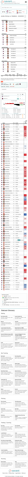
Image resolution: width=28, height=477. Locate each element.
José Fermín (7, 148)
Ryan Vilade (7, 154)
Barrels (2, 321)
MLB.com (24, 473)
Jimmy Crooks (7, 133)
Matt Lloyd (7, 152)
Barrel (6, 297)
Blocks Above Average (19, 450)
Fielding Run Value (18, 440)
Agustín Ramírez (11, 24)
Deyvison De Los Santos (13, 28)
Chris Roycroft (13, 49)
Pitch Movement (18, 401)
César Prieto (12, 39)
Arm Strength (17, 425)
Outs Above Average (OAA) (6, 440)
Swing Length (3, 363)
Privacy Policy (11, 473)
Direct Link (3, 86)
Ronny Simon (7, 139)
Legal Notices (18, 473)
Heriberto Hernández (12, 26)
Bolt (16, 461)
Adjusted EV (17, 342)
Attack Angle (17, 363)
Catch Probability (4, 450)
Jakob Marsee (7, 124)
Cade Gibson (13, 69)
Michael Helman (7, 158)
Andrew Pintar (11, 30)
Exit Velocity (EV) (4, 316)
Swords (16, 389)
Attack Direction (18, 370)
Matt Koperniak (7, 137)
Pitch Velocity (3, 401)
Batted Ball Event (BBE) (19, 327)
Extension (3, 415)
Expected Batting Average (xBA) (7, 334)
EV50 (2, 342)
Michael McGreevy (14, 64)
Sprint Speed (3, 461)
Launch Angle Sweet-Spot (6, 327)
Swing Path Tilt (4, 379)
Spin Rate (16, 408)
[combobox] (14, 7)
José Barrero (12, 37)
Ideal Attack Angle (4, 370)
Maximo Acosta (7, 163)
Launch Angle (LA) (18, 316)
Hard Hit (5, 296)
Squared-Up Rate (18, 379)
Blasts (2, 389)
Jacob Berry (12, 44)
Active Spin (3, 408)
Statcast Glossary (8, 310)
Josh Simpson (13, 55)
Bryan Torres (7, 150)
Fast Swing (6, 299)
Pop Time (2, 425)
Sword (5, 300)
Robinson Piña (13, 62)
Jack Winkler (7, 129)
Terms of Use (5, 473)
